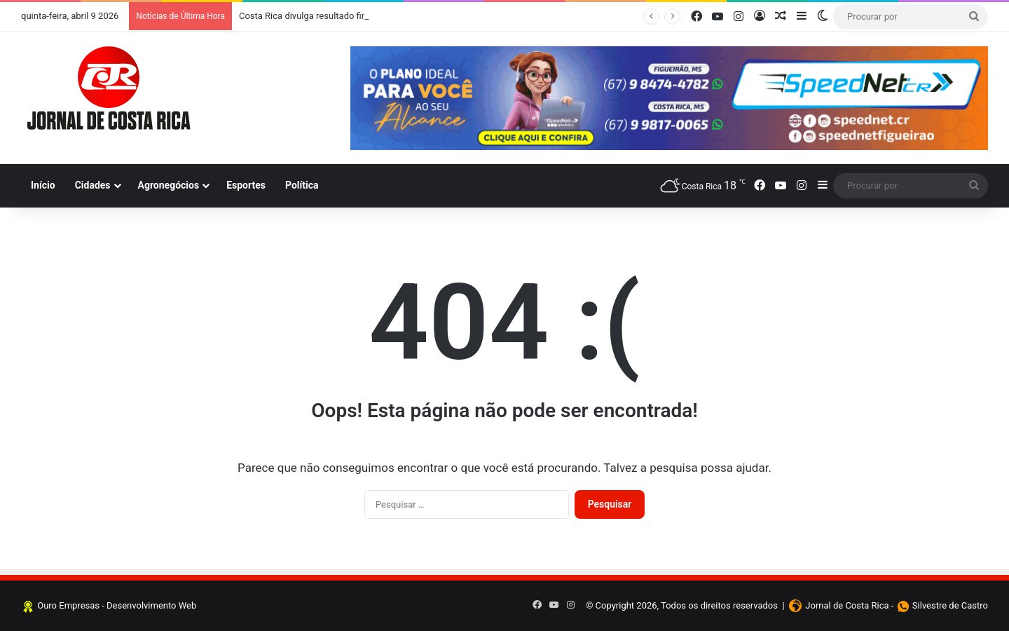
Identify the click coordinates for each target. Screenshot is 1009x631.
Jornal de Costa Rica (846, 605)
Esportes (246, 185)
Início (43, 185)
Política (302, 185)
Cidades (93, 185)
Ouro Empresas (68, 605)
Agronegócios (169, 185)
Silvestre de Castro (950, 605)
